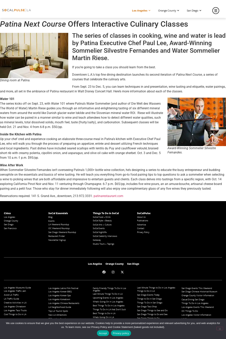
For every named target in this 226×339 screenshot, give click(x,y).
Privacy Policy (143, 232)
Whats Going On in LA (103, 317)
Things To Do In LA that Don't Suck (109, 309)
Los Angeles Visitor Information (196, 314)
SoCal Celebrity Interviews (105, 236)
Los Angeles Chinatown (15, 306)
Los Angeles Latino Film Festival (63, 288)
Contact (140, 228)
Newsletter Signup (57, 240)
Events (51, 220)
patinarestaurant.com (108, 196)
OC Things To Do (190, 311)
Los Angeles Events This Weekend (198, 307)
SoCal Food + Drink (102, 217)
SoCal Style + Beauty (102, 220)
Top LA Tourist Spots (58, 311)
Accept (103, 333)
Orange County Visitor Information (198, 295)
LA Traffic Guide (11, 298)
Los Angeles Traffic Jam (15, 291)
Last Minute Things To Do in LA (108, 293)
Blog (50, 217)
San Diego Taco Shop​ (147, 306)
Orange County (168, 11)
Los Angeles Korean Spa (59, 295)
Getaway (97, 240)
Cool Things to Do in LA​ (15, 314)
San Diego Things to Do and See (152, 314)
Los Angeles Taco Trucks (15, 310)
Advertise (141, 224)
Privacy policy (121, 333)
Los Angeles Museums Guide (17, 287)
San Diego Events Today (148, 294)
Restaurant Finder (56, 236)
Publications (142, 220)
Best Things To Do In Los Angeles (109, 305)
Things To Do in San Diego (149, 302)
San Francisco (10, 228)
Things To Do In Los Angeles (195, 303)
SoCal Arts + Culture (102, 224)
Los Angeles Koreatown (59, 299)
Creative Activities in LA (15, 302)
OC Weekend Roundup (59, 228)
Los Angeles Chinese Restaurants (63, 303)
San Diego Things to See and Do (152, 310)
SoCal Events (99, 228)
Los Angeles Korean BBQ (60, 291)
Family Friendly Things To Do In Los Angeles (109, 289)
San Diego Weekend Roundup (62, 232)
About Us (141, 217)
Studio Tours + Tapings (103, 243)
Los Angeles (141, 11)
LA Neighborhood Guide (59, 307)
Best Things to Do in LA (104, 313)
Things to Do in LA (146, 291)
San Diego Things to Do (148, 318)
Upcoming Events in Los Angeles (108, 297)
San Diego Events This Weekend (197, 288)
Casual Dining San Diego (193, 299)
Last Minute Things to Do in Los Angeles (156, 287)
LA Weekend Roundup (58, 224)
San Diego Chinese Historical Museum (199, 291)
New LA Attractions (57, 314)
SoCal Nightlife (100, 232)
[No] (219, 328)
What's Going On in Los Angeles (108, 301)
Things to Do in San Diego (149, 298)
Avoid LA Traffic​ (11, 294)
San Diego (194, 11)
